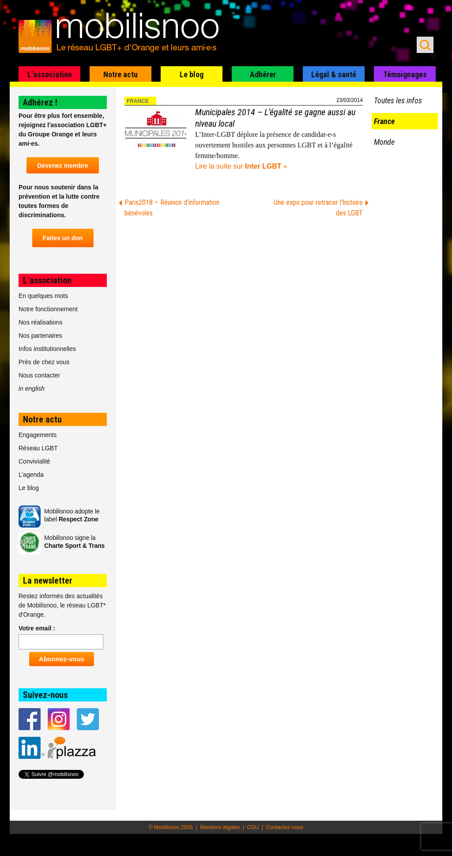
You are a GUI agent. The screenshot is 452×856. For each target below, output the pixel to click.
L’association (49, 74)
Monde (384, 142)
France (138, 101)
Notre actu (120, 74)
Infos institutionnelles (47, 348)
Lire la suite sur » (241, 166)
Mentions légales (220, 827)
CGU (253, 827)
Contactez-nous (284, 827)
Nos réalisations (41, 322)
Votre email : (37, 628)
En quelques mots (43, 295)
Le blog (191, 74)
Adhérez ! (40, 102)
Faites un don (63, 237)
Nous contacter (39, 375)
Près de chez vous (44, 362)
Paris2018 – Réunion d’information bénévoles (171, 207)
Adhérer (263, 74)
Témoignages (405, 74)
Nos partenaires (40, 335)
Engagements (37, 434)
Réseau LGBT (38, 448)
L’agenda (31, 474)
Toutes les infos (398, 100)
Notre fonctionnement (48, 309)
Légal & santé (333, 74)
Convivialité (34, 461)
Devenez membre (62, 165)
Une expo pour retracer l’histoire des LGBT (318, 207)
